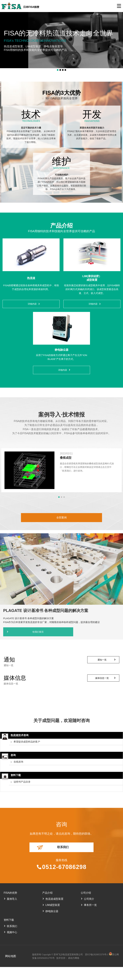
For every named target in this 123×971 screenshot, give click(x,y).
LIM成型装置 (52, 909)
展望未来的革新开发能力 (92, 128)
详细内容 (32, 304)
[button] (57, 70)
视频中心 (12, 936)
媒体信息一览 (102, 681)
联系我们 (63, 850)
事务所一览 (90, 909)
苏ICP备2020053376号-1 (96, 958)
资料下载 (9, 924)
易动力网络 (72, 962)
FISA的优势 (10, 896)
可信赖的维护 (61, 175)
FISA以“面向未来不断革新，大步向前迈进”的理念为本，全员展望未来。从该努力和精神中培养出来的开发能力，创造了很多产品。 (91, 135)
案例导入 (12, 903)
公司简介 (89, 903)
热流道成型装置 (54, 903)
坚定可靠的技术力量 (31, 128)
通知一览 (102, 663)
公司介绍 (86, 896)
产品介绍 (47, 896)
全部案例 (61, 519)
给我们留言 (31, 634)
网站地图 (9, 960)
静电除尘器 (51, 915)
